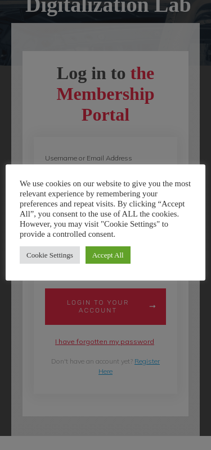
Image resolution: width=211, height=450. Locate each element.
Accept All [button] (108, 255)
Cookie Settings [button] (49, 255)
